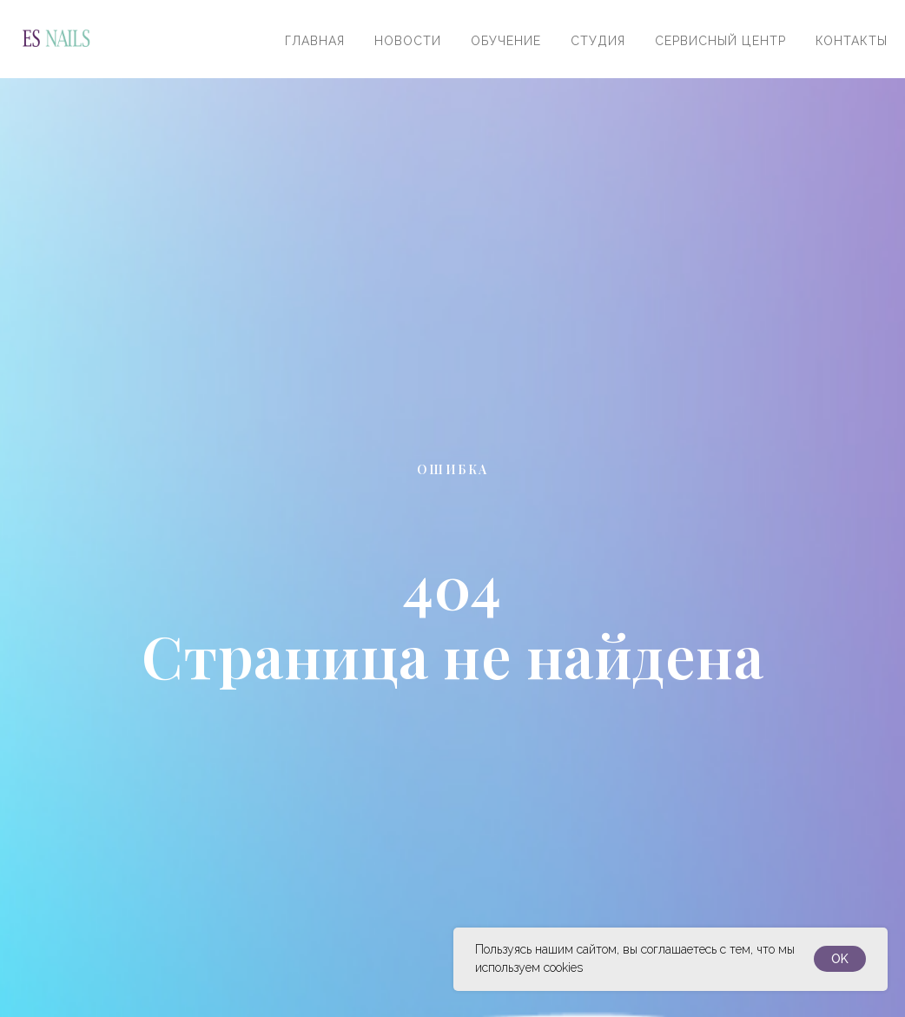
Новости (407, 41)
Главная (315, 41)
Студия (598, 41)
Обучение (506, 41)
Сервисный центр (720, 41)
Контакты (852, 41)
